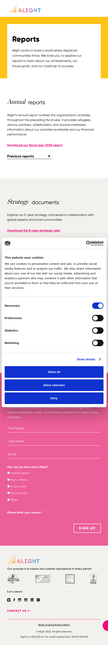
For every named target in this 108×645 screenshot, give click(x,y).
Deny (54, 398)
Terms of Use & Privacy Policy (54, 624)
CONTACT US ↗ (18, 611)
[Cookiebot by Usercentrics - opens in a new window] (85, 243)
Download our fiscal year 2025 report (34, 145)
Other (14, 499)
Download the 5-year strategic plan (33, 230)
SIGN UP (87, 528)
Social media (18, 493)
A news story (18, 486)
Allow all (54, 372)
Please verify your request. (25, 512)
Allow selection (54, 385)
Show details (86, 359)
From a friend (18, 479)
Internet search (20, 473)
